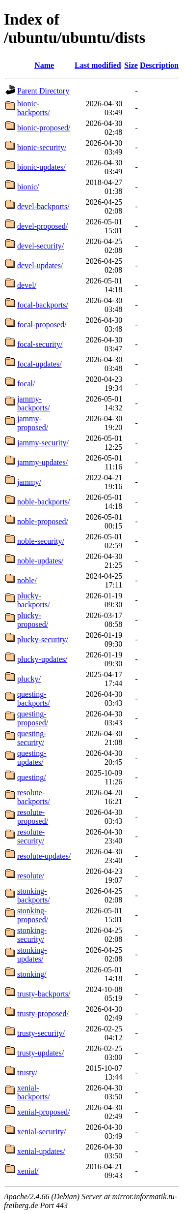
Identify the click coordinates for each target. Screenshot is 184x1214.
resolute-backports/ (33, 797)
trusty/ (27, 1072)
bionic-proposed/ (43, 128)
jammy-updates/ (42, 462)
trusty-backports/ (43, 994)
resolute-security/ (31, 836)
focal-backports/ (42, 305)
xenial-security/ (41, 1131)
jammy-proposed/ (32, 423)
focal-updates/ (39, 364)
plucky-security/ (42, 639)
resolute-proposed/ (32, 816)
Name (44, 65)
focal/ (26, 383)
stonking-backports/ (33, 895)
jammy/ (29, 482)
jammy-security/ (43, 442)
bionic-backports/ (33, 108)
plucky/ (29, 679)
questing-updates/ (32, 757)
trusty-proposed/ (43, 1013)
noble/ (27, 580)
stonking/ (32, 974)
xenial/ (28, 1171)
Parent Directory (43, 91)
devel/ (26, 285)
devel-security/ (40, 246)
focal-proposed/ (41, 324)
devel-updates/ (40, 265)
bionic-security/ (41, 147)
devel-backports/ (43, 206)
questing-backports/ (33, 698)
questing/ (31, 777)
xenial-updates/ (41, 1151)
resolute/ (30, 876)
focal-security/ (39, 344)
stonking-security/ (32, 934)
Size (131, 65)
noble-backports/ (43, 502)
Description (159, 65)
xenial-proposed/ (43, 1112)
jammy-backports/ (33, 403)
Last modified (98, 65)
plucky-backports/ (33, 600)
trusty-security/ (41, 1033)
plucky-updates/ (42, 659)
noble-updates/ (40, 561)
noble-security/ (40, 541)
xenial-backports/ (33, 1092)
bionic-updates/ (41, 167)
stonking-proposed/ (32, 915)
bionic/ (28, 187)
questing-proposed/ (32, 718)
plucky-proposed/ (32, 619)
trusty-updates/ (40, 1053)
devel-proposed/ (42, 226)
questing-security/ (32, 738)
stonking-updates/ (32, 954)
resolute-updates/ (44, 856)
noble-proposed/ (42, 521)
